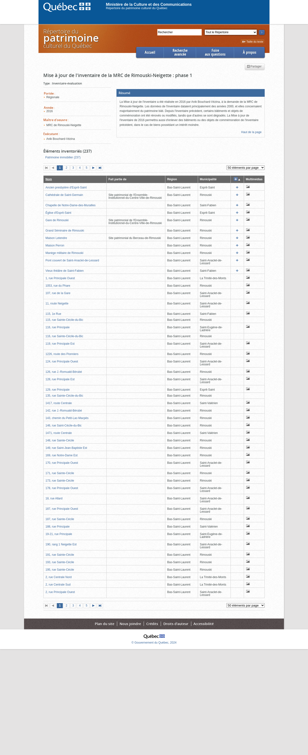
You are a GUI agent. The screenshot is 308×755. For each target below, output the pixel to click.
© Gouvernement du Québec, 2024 (154, 642)
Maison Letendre (56, 238)
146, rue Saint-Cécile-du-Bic (63, 425)
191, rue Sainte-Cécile (59, 554)
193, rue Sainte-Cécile (59, 562)
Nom (48, 179)
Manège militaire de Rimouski (64, 253)
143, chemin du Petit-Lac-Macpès (67, 418)
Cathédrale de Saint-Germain (64, 195)
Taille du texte (252, 42)
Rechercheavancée (180, 52)
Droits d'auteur (175, 623)
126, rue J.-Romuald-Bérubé (63, 372)
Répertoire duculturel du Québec (70, 38)
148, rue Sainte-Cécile (59, 440)
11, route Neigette (56, 303)
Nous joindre (130, 623)
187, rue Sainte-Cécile (59, 519)
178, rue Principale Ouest (61, 488)
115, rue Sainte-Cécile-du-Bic (64, 320)
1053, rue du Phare (57, 285)
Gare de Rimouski (57, 220)
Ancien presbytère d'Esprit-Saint (66, 187)
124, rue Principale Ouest (61, 361)
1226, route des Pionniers (61, 354)
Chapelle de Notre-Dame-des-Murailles (70, 205)
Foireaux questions (215, 52)
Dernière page (101, 168)
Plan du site (104, 623)
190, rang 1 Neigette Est (61, 544)
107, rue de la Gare (57, 293)
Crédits (152, 623)
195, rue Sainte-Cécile (59, 569)
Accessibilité (203, 623)
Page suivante (94, 168)
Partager (254, 67)
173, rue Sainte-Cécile (59, 480)
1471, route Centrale (58, 433)
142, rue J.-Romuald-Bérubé (63, 410)
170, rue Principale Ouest (61, 463)
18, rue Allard (54, 498)
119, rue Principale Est (60, 343)
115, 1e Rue (53, 314)
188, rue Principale (57, 526)
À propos (249, 52)
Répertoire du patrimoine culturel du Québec (136, 8)
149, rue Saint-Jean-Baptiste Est (66, 448)
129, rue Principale (57, 389)
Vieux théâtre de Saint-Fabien (64, 270)
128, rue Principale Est (60, 379)
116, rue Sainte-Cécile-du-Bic (64, 336)
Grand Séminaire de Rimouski (64, 230)
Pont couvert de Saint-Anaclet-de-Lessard (72, 260)
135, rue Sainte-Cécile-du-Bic (64, 395)
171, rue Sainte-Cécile (59, 473)
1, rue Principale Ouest (60, 278)
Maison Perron (54, 245)
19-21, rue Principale (58, 534)
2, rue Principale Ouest (60, 592)
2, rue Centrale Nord (58, 577)
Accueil (150, 52)
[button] (190, 93)
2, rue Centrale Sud (58, 584)
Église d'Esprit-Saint (58, 212)
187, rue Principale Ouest (61, 508)
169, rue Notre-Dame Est (61, 455)
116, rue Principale (57, 327)
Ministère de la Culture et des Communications (149, 4)
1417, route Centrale (58, 403)
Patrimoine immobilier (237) (63, 157)
